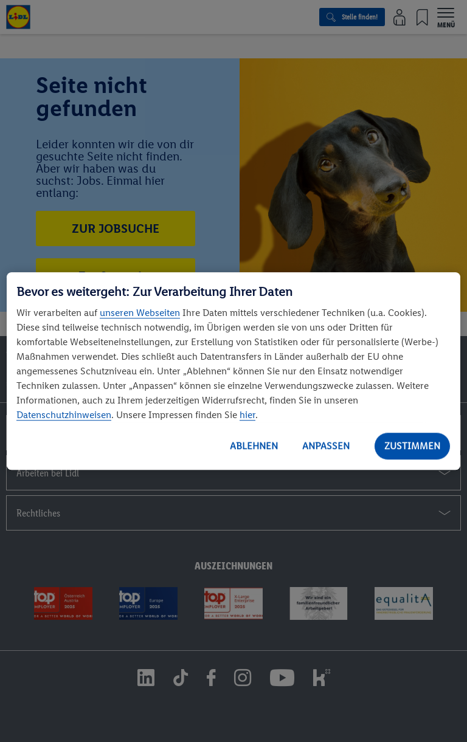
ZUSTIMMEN (412, 446)
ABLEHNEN (254, 446)
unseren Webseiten (140, 312)
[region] (233, 371)
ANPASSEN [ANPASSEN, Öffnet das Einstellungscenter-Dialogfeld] (326, 446)
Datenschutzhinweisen (63, 415)
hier (247, 415)
